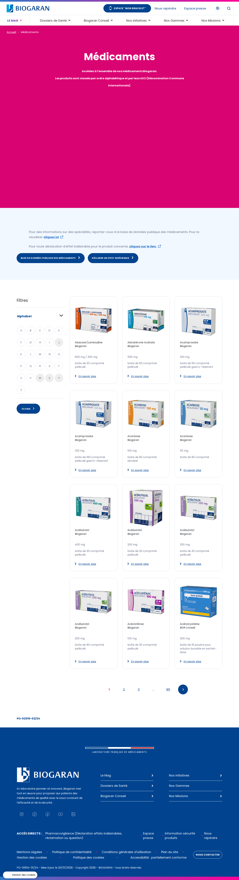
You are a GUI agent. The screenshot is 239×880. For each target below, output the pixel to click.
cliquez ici (51, 237)
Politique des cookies (88, 857)
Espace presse (195, 8)
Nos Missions (178, 796)
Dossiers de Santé (114, 786)
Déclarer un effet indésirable (113, 257)
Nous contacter (208, 854)
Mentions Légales (29, 852)
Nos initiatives (179, 775)
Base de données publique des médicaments (50, 257)
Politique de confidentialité (71, 852)
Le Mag (106, 775)
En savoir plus (85, 376)
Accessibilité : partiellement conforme (158, 857)
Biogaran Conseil (113, 796)
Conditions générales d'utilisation (126, 852)
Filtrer (28, 408)
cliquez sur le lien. (143, 246)
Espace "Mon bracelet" (127, 8)
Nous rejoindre (165, 8)
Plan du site (169, 852)
